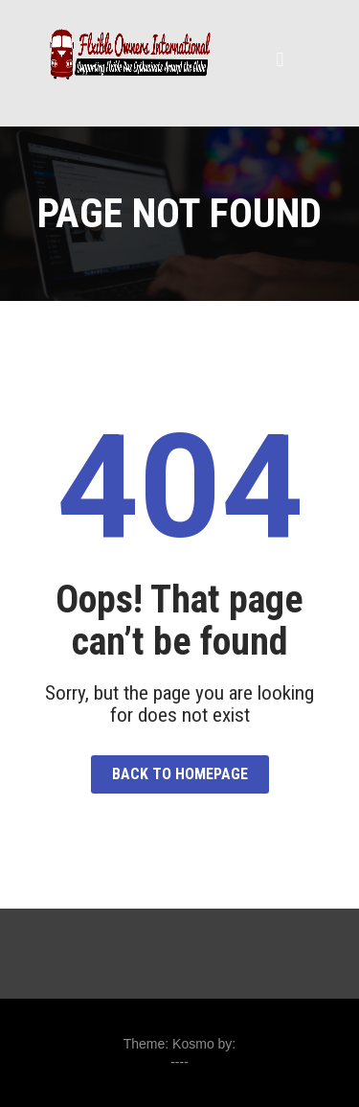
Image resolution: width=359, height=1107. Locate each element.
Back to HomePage (180, 774)
